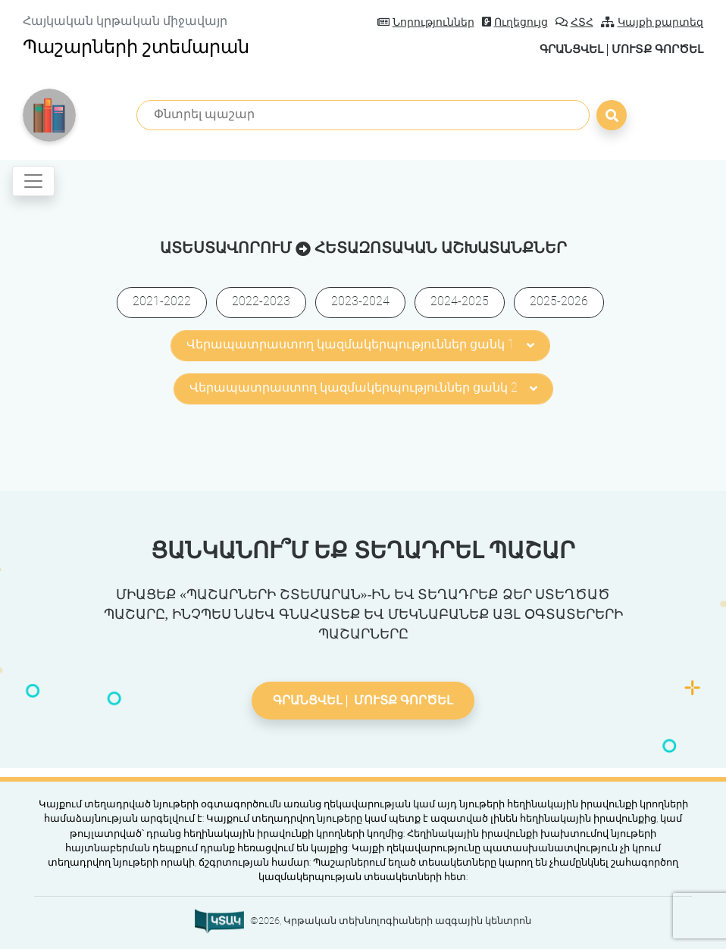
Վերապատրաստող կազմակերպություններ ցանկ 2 (363, 387)
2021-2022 (162, 301)
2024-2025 (459, 301)
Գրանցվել (560, 48)
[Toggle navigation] (33, 181)
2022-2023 (261, 301)
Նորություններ (425, 22)
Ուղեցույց (515, 22)
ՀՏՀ (574, 22)
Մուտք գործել (653, 48)
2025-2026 (559, 301)
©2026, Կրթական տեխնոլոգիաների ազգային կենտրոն (390, 920)
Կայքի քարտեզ (652, 22)
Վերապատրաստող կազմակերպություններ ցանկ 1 (360, 344)
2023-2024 (360, 301)
